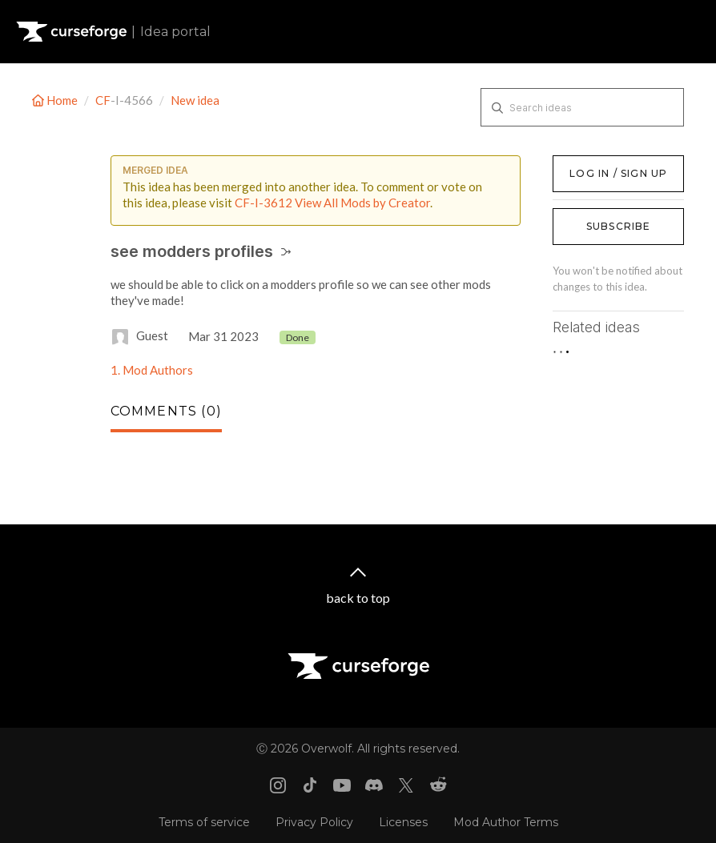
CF (103, 100)
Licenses (403, 822)
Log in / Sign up (593, 163)
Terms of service (204, 822)
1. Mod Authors (152, 370)
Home (56, 100)
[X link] (406, 785)
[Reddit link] (438, 785)
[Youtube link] (342, 785)
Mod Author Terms (505, 822)
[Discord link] (374, 785)
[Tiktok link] (310, 785)
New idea (195, 100)
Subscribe (618, 226)
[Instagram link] (278, 785)
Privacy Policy (314, 822)
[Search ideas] (582, 107)
